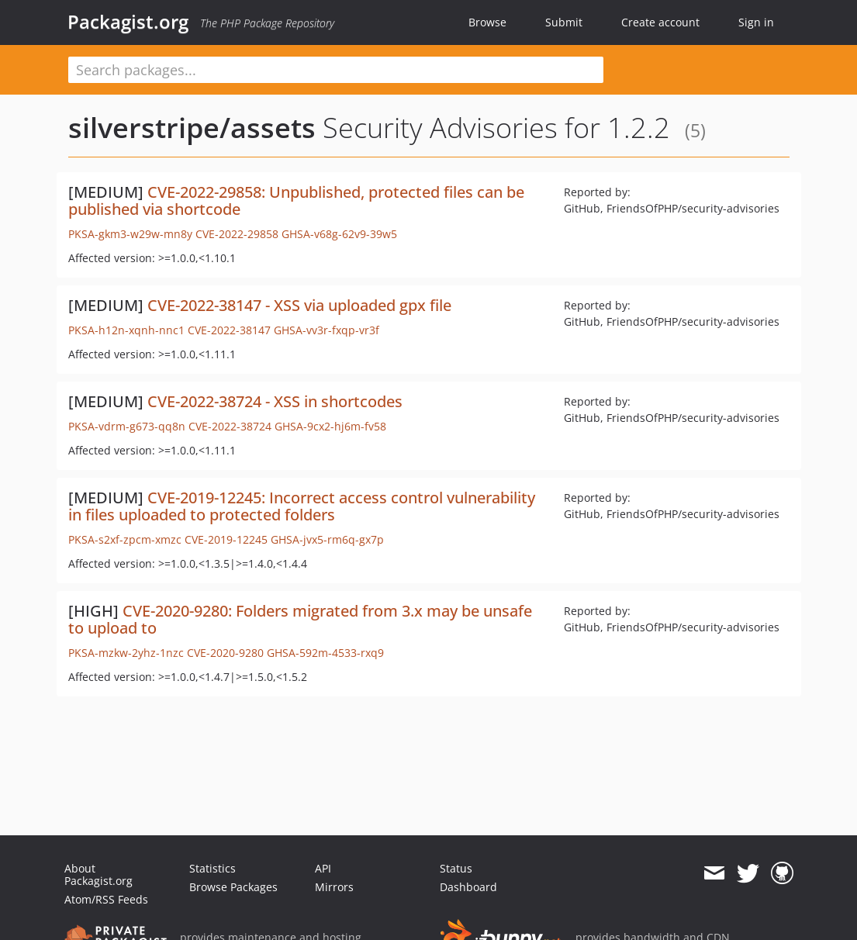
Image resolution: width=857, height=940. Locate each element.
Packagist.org (127, 21)
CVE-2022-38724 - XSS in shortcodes (275, 401)
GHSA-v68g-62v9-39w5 (339, 233)
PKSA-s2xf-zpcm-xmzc (124, 539)
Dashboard (468, 887)
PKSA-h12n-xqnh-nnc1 (126, 330)
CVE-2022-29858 (236, 233)
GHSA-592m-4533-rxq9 (325, 652)
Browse (487, 22)
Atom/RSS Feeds (106, 899)
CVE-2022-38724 (229, 426)
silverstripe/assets (192, 128)
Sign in (756, 22)
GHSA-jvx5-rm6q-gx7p (327, 539)
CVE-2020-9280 (225, 652)
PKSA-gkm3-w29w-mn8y (130, 233)
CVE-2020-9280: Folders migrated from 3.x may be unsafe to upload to (300, 619)
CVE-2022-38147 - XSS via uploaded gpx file (299, 305)
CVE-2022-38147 (229, 330)
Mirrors (334, 887)
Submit (563, 22)
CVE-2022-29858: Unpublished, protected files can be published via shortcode (296, 200)
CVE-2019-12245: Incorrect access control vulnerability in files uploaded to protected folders (301, 506)
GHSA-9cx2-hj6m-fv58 (330, 426)
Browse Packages (233, 887)
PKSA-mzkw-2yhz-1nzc (126, 652)
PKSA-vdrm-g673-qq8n (126, 426)
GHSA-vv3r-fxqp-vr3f (326, 330)
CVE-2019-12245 (226, 539)
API (323, 868)
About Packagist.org (98, 874)
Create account (660, 22)
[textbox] (335, 70)
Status (456, 868)
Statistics (212, 868)
